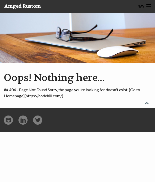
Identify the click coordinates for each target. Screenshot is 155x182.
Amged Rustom (22, 6)
